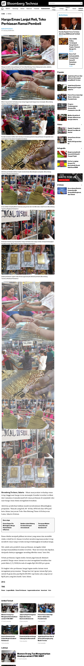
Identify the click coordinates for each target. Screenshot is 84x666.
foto (49, 590)
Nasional (29, 8)
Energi (61, 8)
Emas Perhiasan (21, 590)
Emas (3, 590)
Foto (9, 14)
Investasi (44, 590)
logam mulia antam (33, 590)
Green (74, 8)
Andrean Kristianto (7, 28)
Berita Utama (63, 15)
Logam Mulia (10, 590)
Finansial (36, 8)
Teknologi (15, 8)
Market (8, 8)
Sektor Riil (68, 8)
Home (3, 14)
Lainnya (80, 8)
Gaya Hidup (53, 8)
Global (22, 8)
